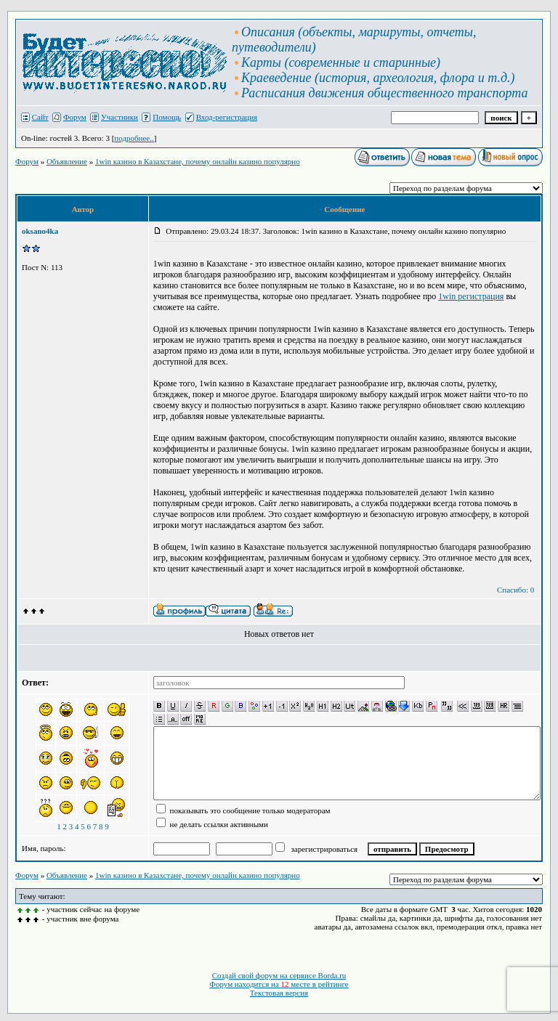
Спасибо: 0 (515, 589)
